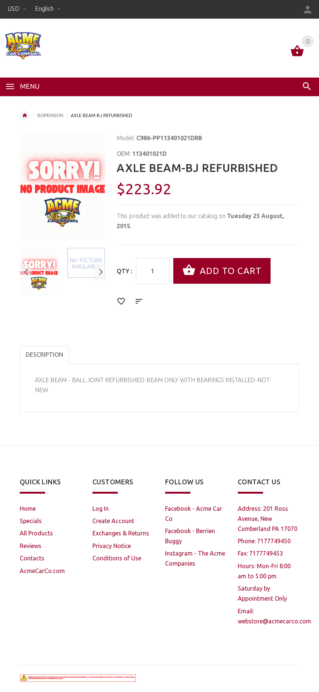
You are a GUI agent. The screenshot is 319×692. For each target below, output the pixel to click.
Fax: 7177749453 (260, 553)
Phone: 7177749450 (264, 541)
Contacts (32, 558)
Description (44, 354)
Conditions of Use (116, 558)
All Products (36, 533)
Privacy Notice (111, 545)
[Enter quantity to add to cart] (153, 271)
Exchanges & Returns (120, 533)
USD (17, 8)
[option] (39, 272)
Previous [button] (25, 272)
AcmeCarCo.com (42, 570)
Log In (100, 508)
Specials (31, 521)
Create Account (113, 521)
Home (24, 115)
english (47, 8)
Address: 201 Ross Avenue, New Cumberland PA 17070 (267, 518)
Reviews (30, 545)
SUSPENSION (50, 115)
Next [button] (99, 272)
